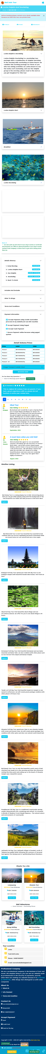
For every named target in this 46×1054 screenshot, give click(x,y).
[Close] (44, 15)
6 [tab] (22, 399)
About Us (6, 988)
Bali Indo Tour (35, 1040)
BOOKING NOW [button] (23, 372)
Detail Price (12, 1052)
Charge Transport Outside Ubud (14, 367)
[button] (30, 378)
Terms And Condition (10, 996)
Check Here (12, 897)
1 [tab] (4, 399)
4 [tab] (15, 399)
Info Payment (7, 992)
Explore (4, 502)
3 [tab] (11, 399)
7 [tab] (26, 399)
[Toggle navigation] (43, 3)
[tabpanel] (23, 432)
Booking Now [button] (34, 1052)
